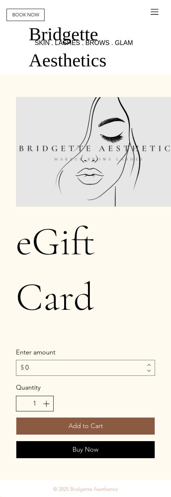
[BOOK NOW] (26, 15)
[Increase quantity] (46, 403)
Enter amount (35, 352)
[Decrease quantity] (23, 403)
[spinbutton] (34, 403)
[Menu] (155, 12)
